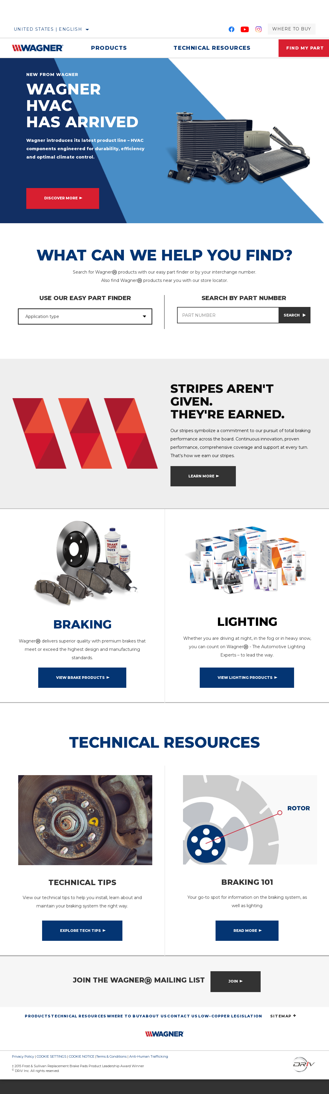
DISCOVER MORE (61, 198)
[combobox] (77, 316)
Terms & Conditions (111, 1071)
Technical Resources (206, 48)
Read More (245, 945)
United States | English (48, 29)
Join (233, 996)
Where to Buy (291, 29)
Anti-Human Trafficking (148, 1071)
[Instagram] (259, 30)
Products (107, 48)
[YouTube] (245, 30)
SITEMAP (283, 1030)
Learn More (201, 485)
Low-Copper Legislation (230, 1030)
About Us (154, 1030)
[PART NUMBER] (228, 315)
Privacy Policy (23, 1071)
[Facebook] (231, 30)
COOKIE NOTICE (81, 1071)
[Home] (39, 48)
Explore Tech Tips (80, 945)
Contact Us (182, 1030)
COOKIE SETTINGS (51, 1071)
